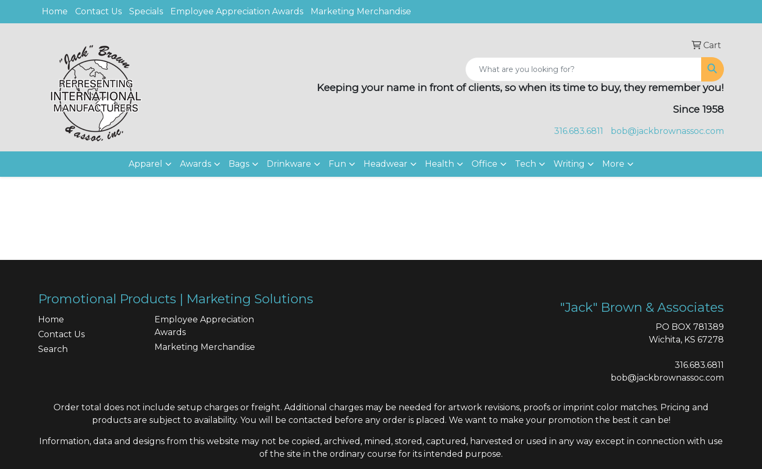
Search (53, 349)
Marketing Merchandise (361, 11)
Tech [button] (525, 164)
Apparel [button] (145, 164)
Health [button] (439, 164)
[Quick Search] (583, 69)
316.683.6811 (578, 131)
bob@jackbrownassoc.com (667, 131)
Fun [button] (337, 164)
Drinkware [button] (289, 164)
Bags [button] (239, 164)
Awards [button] (195, 164)
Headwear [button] (385, 164)
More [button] (613, 164)
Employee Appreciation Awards (236, 11)
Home (55, 11)
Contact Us (98, 11)
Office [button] (484, 164)
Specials (146, 11)
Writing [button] (569, 164)
